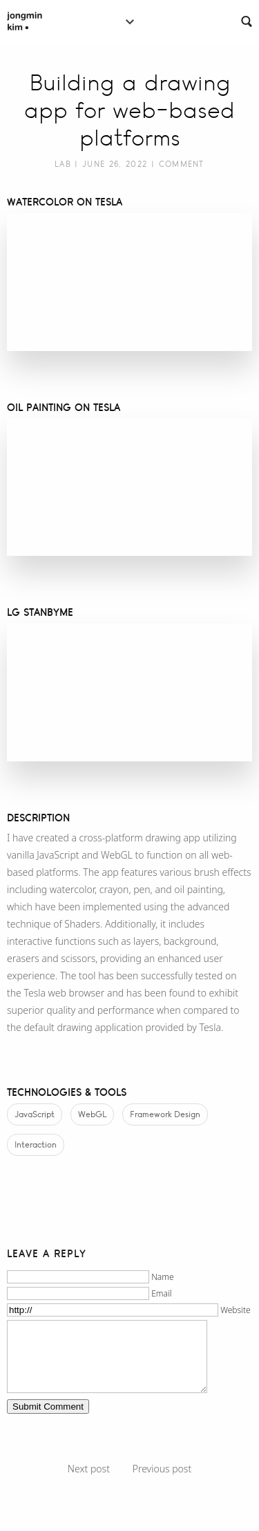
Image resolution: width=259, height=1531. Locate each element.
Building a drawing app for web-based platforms (129, 110)
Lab (63, 164)
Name (162, 1277)
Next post (89, 1468)
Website (235, 1310)
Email (161, 1293)
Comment (181, 164)
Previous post (162, 1468)
